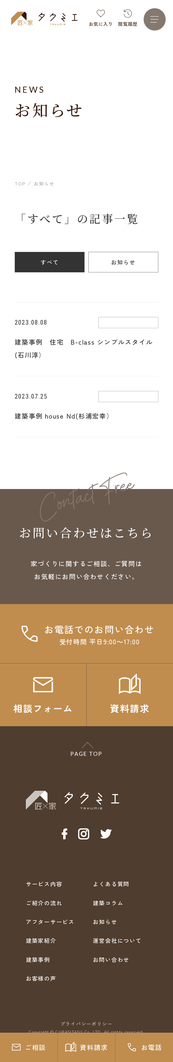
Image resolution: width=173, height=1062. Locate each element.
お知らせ (123, 262)
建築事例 (38, 959)
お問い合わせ (111, 959)
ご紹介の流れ (44, 903)
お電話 (144, 1047)
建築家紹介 (41, 940)
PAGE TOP (86, 753)
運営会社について (117, 940)
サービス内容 (44, 884)
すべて (50, 262)
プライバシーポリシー (87, 1023)
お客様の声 (41, 978)
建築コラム (108, 903)
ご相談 (28, 1047)
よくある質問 (111, 884)
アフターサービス (50, 922)
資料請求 (86, 1047)
